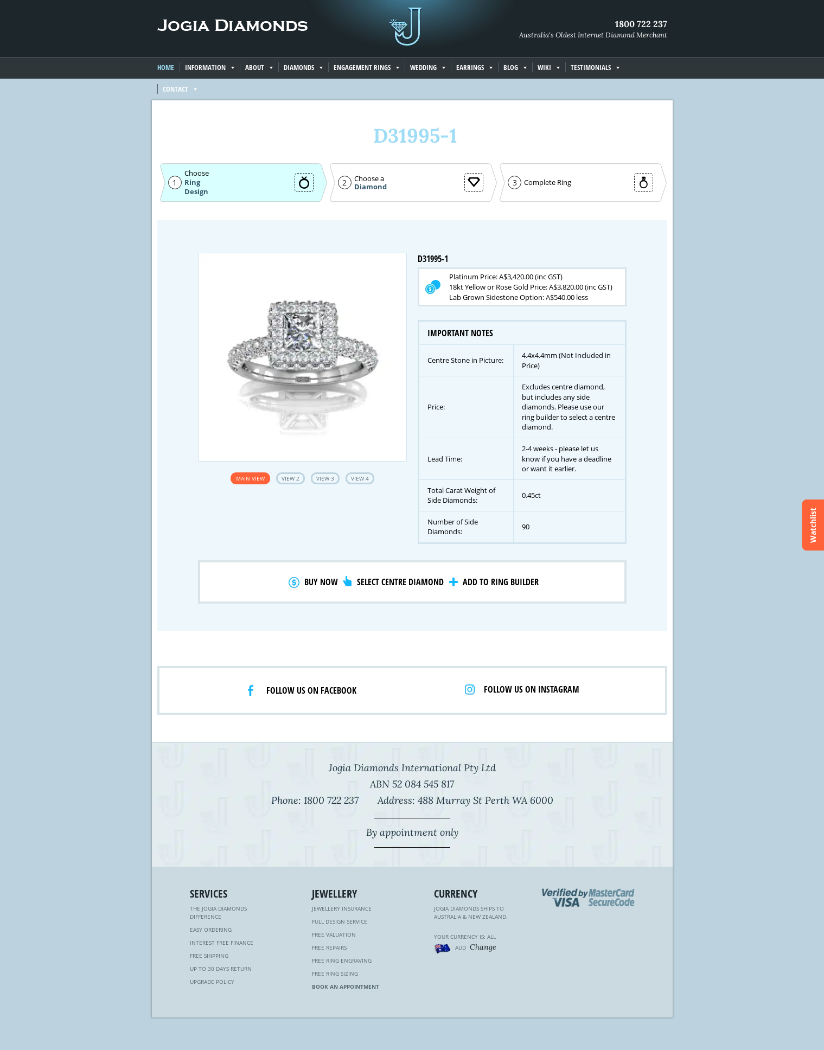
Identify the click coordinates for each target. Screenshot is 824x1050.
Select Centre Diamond (400, 582)
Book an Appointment (345, 986)
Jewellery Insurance (342, 908)
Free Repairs (329, 947)
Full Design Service (339, 921)
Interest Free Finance (221, 942)
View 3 (325, 478)
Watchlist (813, 525)
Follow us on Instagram (531, 689)
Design (196, 192)
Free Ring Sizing (335, 973)
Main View (250, 478)
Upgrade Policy (212, 981)
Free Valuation (334, 934)
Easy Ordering (211, 929)
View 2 (290, 478)
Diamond (370, 187)
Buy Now (321, 582)
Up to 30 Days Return (221, 968)
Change (483, 947)
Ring (192, 182)
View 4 (360, 478)
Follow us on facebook (311, 690)
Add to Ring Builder (501, 582)
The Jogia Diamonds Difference (218, 912)
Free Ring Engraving (342, 960)
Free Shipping (209, 955)
